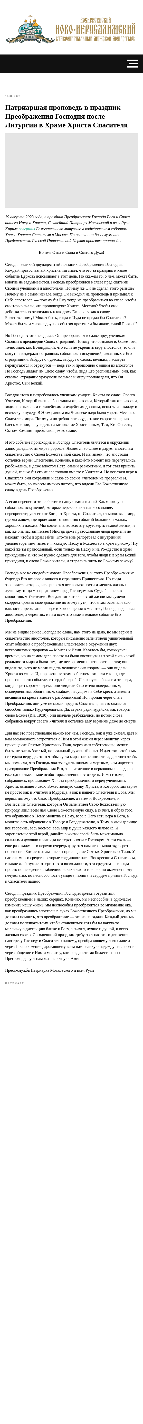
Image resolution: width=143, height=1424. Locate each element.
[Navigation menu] (132, 64)
